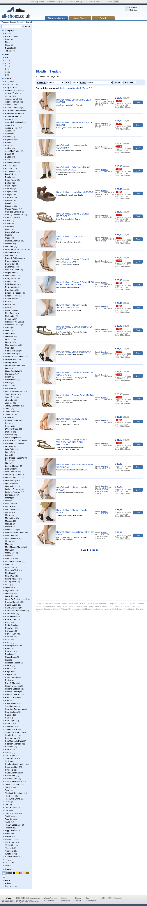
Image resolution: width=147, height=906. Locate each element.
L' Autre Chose (11, 429)
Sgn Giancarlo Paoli (14, 741)
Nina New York (11, 570)
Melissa (8, 521)
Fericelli (8, 304)
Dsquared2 (10, 272)
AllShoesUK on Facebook (111, 898)
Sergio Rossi (10, 735)
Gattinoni (9, 336)
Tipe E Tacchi (11, 807)
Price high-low (64, 88)
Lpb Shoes (10, 483)
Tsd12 (8, 822)
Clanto (8, 223)
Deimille (8, 244)
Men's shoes (49, 901)
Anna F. (8, 131)
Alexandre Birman (13, 113)
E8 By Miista (10, 278)
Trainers (8, 51)
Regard (8, 671)
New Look (9, 558)
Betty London (11, 162)
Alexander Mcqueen (14, 110)
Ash (7, 145)
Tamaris (8, 787)
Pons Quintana (11, 645)
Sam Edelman (11, 712)
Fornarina (9, 319)
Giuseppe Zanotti (12, 365)
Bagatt (8, 154)
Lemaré (8, 452)
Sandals (20, 22)
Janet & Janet (11, 394)
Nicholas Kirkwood (13, 561)
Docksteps (9, 255)
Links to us (65, 901)
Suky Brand (10, 776)
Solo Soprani (10, 755)
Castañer (9, 206)
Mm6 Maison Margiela (15, 547)
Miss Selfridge (11, 538)
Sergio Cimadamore (14, 732)
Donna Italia (10, 261)
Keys (7, 423)
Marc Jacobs (10, 509)
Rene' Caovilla (11, 677)
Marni (7, 515)
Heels (7, 45)
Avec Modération (12, 151)
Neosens (9, 556)
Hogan (8, 377)
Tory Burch (10, 819)
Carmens (9, 197)
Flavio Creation (11, 310)
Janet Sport (10, 397)
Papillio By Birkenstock (15, 611)
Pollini (8, 642)
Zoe (7, 865)
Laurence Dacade (13, 443)
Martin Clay (10, 518)
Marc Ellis (9, 506)
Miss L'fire (9, 535)
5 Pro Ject (9, 84)
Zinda (7, 862)
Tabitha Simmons (12, 784)
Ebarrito (8, 281)
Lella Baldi (9, 449)
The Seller (9, 796)
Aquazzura (10, 139)
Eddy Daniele (11, 284)
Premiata (9, 651)
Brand (8, 79)
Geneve (8, 342)
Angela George (11, 128)
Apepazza (9, 134)
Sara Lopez (10, 721)
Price (7, 880)
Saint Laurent (11, 706)
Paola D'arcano (12, 608)
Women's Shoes (8, 22)
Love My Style (11, 480)
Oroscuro (9, 593)
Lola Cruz (9, 469)
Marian (8, 512)
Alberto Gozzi (11, 105)
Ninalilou (9, 573)
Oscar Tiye (10, 596)
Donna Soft (10, 264)
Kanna (8, 417)
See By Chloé (11, 729)
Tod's (7, 810)
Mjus (7, 544)
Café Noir (9, 189)
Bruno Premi (10, 180)
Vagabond (9, 839)
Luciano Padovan (12, 492)
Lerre (7, 455)
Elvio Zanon (10, 290)
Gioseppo (9, 362)
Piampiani (9, 631)
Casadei (8, 203)
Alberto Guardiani (13, 107)
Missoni (8, 541)
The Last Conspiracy (14, 793)
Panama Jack (11, 605)
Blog (87, 898)
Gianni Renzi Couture (14, 356)
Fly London (10, 316)
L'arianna (9, 435)
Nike (7, 564)
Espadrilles (10, 299)
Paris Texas (10, 613)
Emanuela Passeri (13, 293)
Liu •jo (8, 463)
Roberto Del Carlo (13, 694)
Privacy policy (91, 901)
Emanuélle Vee (11, 296)
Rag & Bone (10, 657)
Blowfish (29, 22)
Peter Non (9, 628)
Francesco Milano (13, 322)
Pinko (7, 639)
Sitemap (77, 898)
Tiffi (6, 804)
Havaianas (9, 374)
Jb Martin (9, 400)
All (6, 33)
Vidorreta (9, 851)
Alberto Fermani (12, 102)
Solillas (8, 752)
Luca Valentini (11, 486)
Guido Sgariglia (12, 371)
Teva (7, 790)
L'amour (8, 432)
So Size (8, 749)
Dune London (11, 275)
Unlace (8, 836)
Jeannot (8, 403)
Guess (8, 368)
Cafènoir (9, 186)
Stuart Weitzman (12, 773)
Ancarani (9, 119)
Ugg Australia (11, 831)
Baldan (8, 157)
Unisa (7, 833)
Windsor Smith (11, 857)
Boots (7, 39)
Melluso (8, 524)
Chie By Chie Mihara (14, 215)
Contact (77, 901)
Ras (7, 660)
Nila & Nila (9, 567)
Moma (8, 550)
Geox (7, 348)
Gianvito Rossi (11, 359)
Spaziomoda (10, 758)
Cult (7, 235)
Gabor (8, 327)
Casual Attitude (11, 209)
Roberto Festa (11, 697)
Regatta (8, 674)
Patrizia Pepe (11, 616)
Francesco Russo (13, 325)
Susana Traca (11, 778)
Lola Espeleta (11, 472)
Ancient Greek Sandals (15, 122)
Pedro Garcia (11, 625)
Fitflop (8, 307)
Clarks (8, 226)
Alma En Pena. (11, 116)
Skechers (9, 747)
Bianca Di (9, 165)
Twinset (8, 828)
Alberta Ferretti (11, 99)
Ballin (7, 160)
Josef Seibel (10, 411)
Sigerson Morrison (13, 744)
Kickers (8, 426)
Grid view (133, 10)
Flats (7, 42)
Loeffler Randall (12, 466)
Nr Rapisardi (10, 582)
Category (9, 30)
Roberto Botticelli (12, 689)
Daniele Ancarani (12, 241)
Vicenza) (9, 848)
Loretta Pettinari (12, 477)
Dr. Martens (10, 267)
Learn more (107, 2)
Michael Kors (11, 529)
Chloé (7, 220)
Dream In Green (12, 270)
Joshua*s (9, 414)
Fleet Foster (10, 313)
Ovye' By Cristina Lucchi (16, 599)
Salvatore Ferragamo (14, 709)
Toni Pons (9, 816)
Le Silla (8, 446)
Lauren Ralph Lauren (14, 440)
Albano (8, 96)
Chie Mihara (10, 217)
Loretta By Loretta (13, 474)
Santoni (8, 715)
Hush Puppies (11, 380)
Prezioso (9, 654)
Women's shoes (50, 898)
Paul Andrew (10, 619)
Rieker (8, 680)
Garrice (8, 333)
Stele (7, 761)
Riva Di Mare (11, 683)
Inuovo (8, 385)
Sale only (9, 886)
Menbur (8, 527)
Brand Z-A (87, 88)
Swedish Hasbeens (13, 781)
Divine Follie (10, 252)
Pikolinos (9, 637)
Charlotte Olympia (13, 212)
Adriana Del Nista (13, 90)
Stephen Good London (15, 764)
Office (7, 587)
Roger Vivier (10, 703)
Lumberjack (10, 495)
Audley (8, 148)
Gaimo (8, 330)
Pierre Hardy (10, 634)
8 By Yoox (9, 87)
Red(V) (8, 666)
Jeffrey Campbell (12, 406)
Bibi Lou (8, 168)
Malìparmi (9, 503)
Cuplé (7, 238)
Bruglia (8, 177)
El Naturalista (11, 287)
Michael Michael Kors (14, 532)
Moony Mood (11, 553)
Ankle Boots (10, 36)
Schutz (8, 723)
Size (7, 54)
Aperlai (8, 136)
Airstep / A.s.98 (11, 93)
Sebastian (9, 726)
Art (6, 142)
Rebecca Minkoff (12, 663)
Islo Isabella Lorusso (14, 391)
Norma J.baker (11, 579)
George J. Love (12, 345)
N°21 (7, 584)
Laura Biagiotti (11, 437)
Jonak (8, 409)
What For (9, 854)
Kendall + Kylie (11, 420)
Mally (7, 501)
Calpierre (9, 191)
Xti (6, 859)
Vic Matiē (9, 845)
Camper (8, 194)
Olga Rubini (10, 590)
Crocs (7, 229)
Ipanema (9, 388)
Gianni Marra (11, 354)
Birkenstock (10, 171)
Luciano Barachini (13, 489)
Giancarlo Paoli (12, 351)
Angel (7, 125)
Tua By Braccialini (13, 825)
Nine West (9, 576)
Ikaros (8, 382)
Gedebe (8, 339)
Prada (8, 648)
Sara (7, 718)
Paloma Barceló (12, 602)
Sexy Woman (11, 738)
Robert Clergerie (12, 686)
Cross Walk (10, 232)
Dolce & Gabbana (13, 258)
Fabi (7, 301)
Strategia (9, 770)
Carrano (8, 200)
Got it (116, 2)
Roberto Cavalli (12, 692)
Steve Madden (11, 767)
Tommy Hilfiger (11, 813)
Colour (8, 869)
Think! (8, 802)
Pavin (7, 622)
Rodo (7, 700)
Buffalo (8, 183)
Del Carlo (9, 246)
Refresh (8, 668)
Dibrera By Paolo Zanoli (15, 249)
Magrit (8, 498)
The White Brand (12, 799)
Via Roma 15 (11, 842)
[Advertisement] (76, 46)
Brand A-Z (77, 88)
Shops (64, 898)
